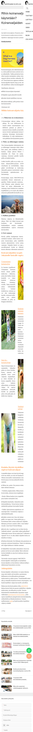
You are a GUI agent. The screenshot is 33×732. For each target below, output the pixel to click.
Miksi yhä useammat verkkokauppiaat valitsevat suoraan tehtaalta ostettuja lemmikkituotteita (20, 687)
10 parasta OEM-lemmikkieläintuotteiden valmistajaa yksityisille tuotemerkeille (19, 679)
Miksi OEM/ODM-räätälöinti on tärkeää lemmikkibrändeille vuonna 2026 (21, 635)
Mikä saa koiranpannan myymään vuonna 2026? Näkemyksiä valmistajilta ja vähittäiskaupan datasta (22, 661)
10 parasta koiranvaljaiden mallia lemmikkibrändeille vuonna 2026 (22, 627)
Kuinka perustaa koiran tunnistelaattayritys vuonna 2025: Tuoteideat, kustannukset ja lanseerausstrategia (22, 670)
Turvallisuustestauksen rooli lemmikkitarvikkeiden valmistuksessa (21, 653)
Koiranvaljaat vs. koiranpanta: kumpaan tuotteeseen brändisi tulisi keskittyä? (21, 644)
